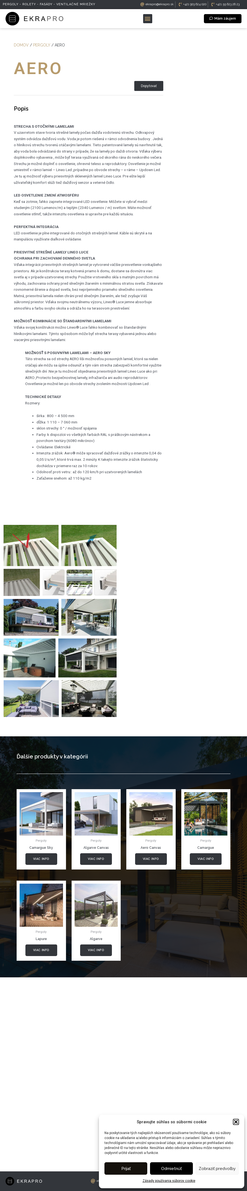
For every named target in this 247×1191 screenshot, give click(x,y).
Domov (21, 45)
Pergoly (41, 45)
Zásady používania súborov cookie (169, 1181)
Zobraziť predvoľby (217, 1168)
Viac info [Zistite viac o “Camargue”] (206, 940)
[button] (236, 1122)
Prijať (126, 1168)
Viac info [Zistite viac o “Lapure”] (41, 1031)
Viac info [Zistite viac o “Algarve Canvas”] (96, 940)
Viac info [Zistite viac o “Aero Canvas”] (151, 940)
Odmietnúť (171, 1168)
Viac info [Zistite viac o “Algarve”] (96, 1031)
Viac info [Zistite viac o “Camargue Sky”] (41, 940)
